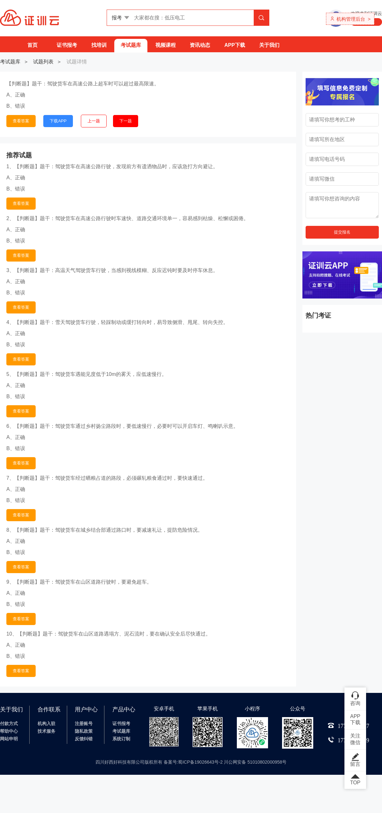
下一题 (125, 121)
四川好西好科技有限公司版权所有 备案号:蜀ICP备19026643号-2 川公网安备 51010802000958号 (191, 762)
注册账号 (84, 723)
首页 (32, 45)
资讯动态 (200, 45)
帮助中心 (9, 731)
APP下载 (234, 45)
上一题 (94, 121)
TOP (355, 779)
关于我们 (269, 45)
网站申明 (9, 738)
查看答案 (21, 121)
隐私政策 (84, 731)
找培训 (99, 45)
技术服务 (46, 731)
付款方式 (9, 723)
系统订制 (121, 738)
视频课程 (165, 45)
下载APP (58, 121)
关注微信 (355, 739)
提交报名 (342, 232)
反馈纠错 (84, 738)
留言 (355, 760)
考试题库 (131, 45)
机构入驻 (46, 723)
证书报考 (67, 45)
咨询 (355, 698)
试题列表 (43, 61)
